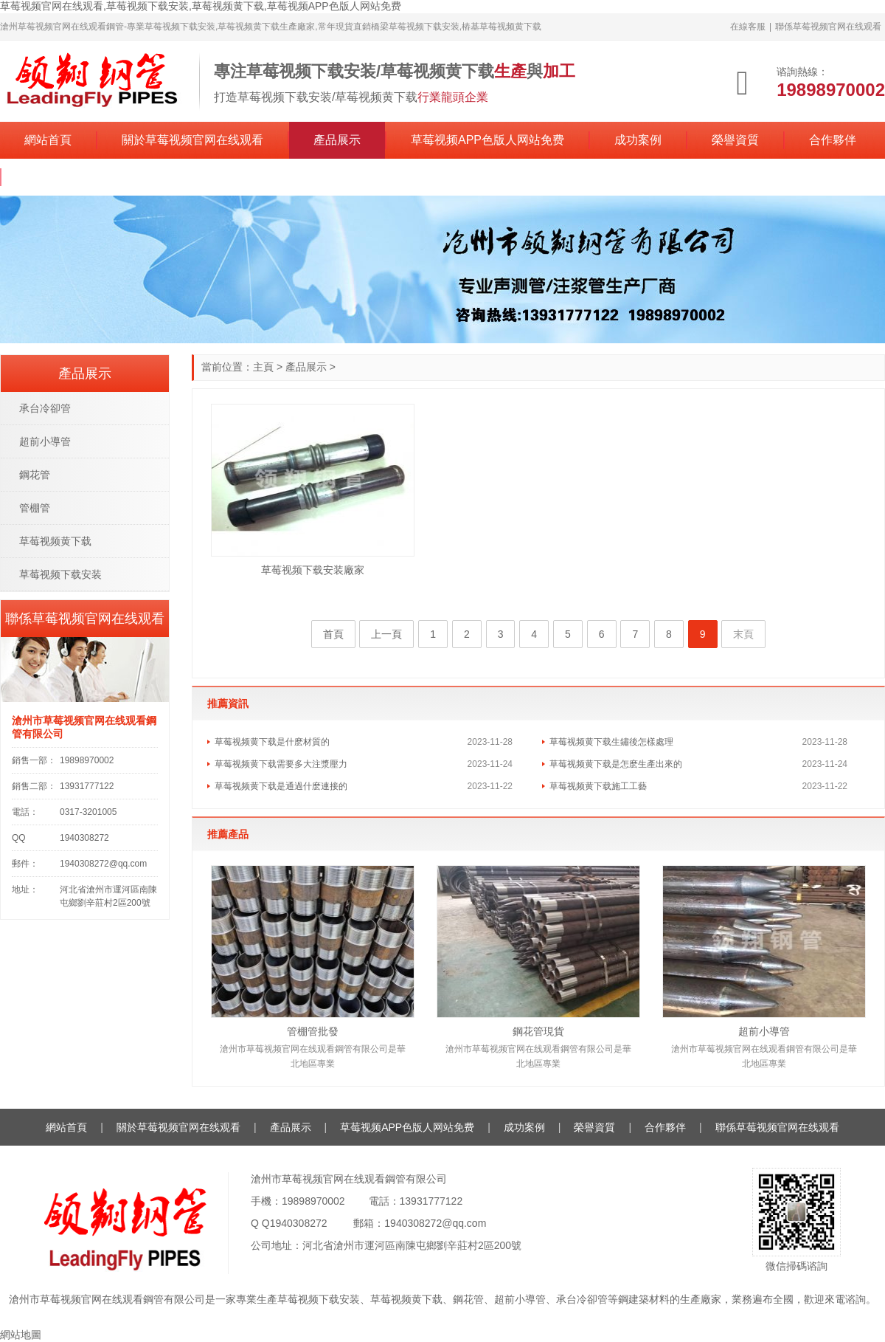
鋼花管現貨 (538, 1031)
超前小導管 (764, 1031)
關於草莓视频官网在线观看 (192, 140)
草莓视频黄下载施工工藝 (598, 786)
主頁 (263, 367)
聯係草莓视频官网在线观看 (828, 26)
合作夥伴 (832, 140)
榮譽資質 (735, 140)
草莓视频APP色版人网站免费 (487, 140)
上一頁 (386, 634)
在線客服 (748, 26)
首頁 (333, 634)
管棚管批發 (313, 1031)
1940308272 (298, 1223)
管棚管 (34, 508)
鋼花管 (34, 475)
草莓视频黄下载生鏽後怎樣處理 (611, 742)
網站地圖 (20, 1335)
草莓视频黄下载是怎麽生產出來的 (615, 764)
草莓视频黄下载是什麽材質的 (272, 742)
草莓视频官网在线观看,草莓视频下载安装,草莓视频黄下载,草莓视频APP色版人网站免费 (200, 6)
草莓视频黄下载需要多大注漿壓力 (281, 764)
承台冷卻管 (45, 408)
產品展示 (337, 140)
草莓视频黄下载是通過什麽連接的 (281, 786)
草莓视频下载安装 (60, 574)
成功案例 (638, 140)
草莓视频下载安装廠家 (312, 570)
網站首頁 (48, 140)
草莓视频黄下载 (55, 541)
